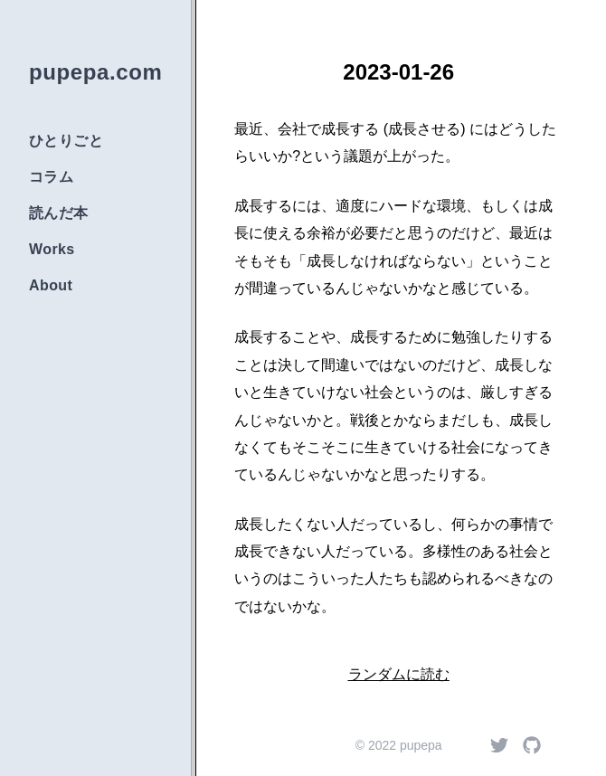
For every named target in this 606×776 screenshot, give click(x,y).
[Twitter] (499, 745)
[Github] (532, 745)
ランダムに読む (399, 674)
